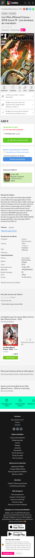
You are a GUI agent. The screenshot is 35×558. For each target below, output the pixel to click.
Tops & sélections (17, 453)
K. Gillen (5, 352)
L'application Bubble (17, 466)
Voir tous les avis (6, 300)
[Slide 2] (19, 82)
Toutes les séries (17, 455)
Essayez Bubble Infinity (17, 469)
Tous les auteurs (17, 458)
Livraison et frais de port (17, 497)
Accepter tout (8, 553)
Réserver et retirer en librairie (17, 504)
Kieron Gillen (26, 258)
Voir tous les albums (7, 321)
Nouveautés (17, 450)
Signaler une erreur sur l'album (10, 282)
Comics (24, 239)
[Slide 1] (15, 82)
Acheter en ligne (17, 502)
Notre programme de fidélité (17, 471)
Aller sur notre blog (7, 391)
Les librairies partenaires (17, 486)
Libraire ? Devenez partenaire (17, 483)
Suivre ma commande (17, 499)
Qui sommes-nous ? (17, 420)
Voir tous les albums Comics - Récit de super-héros (17, 374)
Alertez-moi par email (17, 140)
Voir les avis (5, 30)
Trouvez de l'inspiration (17, 438)
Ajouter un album (17, 474)
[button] (3, 59)
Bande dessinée (17, 440)
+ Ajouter (11, 227)
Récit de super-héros (27, 242)
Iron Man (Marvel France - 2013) (12, 9)
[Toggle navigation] (2, 3)
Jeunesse (17, 448)
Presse (17, 422)
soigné (18, 134)
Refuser (19, 553)
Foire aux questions (17, 494)
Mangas (17, 445)
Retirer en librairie (17, 159)
